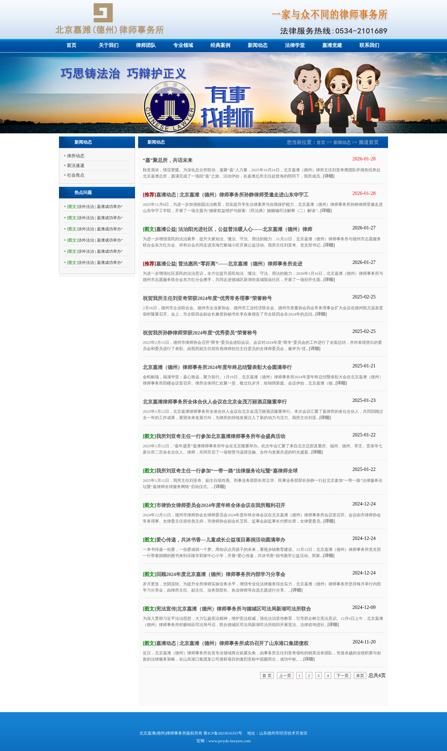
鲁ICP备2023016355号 (223, 733)
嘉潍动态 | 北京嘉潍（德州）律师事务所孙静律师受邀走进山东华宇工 (226, 194)
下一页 (342, 675)
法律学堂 (295, 45)
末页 (360, 675)
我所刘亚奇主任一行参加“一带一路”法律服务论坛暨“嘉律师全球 (220, 470)
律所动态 (75, 156)
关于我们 (109, 45)
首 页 (266, 675)
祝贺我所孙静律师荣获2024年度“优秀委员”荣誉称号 (200, 332)
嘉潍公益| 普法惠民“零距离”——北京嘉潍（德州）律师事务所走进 (222, 263)
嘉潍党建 (332, 45)
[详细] (328, 176)
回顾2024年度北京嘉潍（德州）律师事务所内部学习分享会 (214, 574)
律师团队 (146, 45)
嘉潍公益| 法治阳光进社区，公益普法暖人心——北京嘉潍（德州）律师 (227, 229)
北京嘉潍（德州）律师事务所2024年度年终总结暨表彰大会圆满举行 (217, 367)
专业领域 (183, 45)
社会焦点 (75, 175)
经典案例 (220, 45)
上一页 (285, 675)
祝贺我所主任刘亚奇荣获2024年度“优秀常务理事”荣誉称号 (207, 298)
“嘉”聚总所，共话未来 (167, 160)
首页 (71, 45)
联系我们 (369, 45)
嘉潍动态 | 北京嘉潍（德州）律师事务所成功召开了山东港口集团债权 (226, 643)
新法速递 (75, 165)
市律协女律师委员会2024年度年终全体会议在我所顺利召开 (214, 505)
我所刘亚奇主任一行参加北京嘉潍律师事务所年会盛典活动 (214, 436)
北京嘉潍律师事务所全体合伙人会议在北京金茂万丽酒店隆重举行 (215, 401)
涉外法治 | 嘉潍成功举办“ (95, 206)
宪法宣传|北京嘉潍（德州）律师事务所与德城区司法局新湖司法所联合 (227, 608)
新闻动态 (258, 45)
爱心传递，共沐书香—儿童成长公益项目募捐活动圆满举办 (214, 539)
